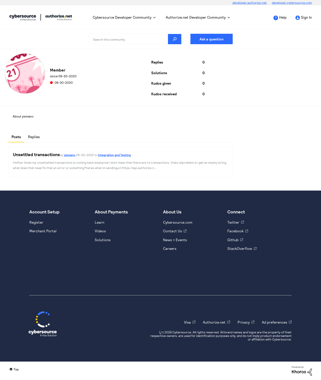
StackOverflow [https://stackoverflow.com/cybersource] (239, 248)
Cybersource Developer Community (22, 17)
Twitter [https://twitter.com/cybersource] (233, 222)
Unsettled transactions (36, 154)
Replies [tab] (34, 137)
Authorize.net (214, 322)
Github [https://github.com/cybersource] (232, 240)
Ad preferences (274, 322)
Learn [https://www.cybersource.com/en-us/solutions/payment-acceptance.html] (99, 222)
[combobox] (135, 39)
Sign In (306, 17)
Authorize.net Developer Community (196, 17)
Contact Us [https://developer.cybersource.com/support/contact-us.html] (172, 231)
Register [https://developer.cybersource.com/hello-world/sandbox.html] (36, 222)
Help (283, 17)
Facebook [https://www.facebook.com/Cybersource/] (235, 231)
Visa (187, 322)
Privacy (244, 322)
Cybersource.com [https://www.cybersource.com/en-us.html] (177, 222)
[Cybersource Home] (42, 323)
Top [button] (16, 369)
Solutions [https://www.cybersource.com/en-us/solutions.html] (103, 240)
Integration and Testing (114, 155)
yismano (70, 155)
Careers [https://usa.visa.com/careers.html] (169, 248)
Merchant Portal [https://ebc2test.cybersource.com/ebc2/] (43, 231)
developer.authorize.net (249, 2)
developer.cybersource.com (292, 2)
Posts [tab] (16, 137)
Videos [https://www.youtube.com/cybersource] (100, 231)
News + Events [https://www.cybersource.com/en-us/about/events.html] (175, 240)
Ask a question (212, 39)
